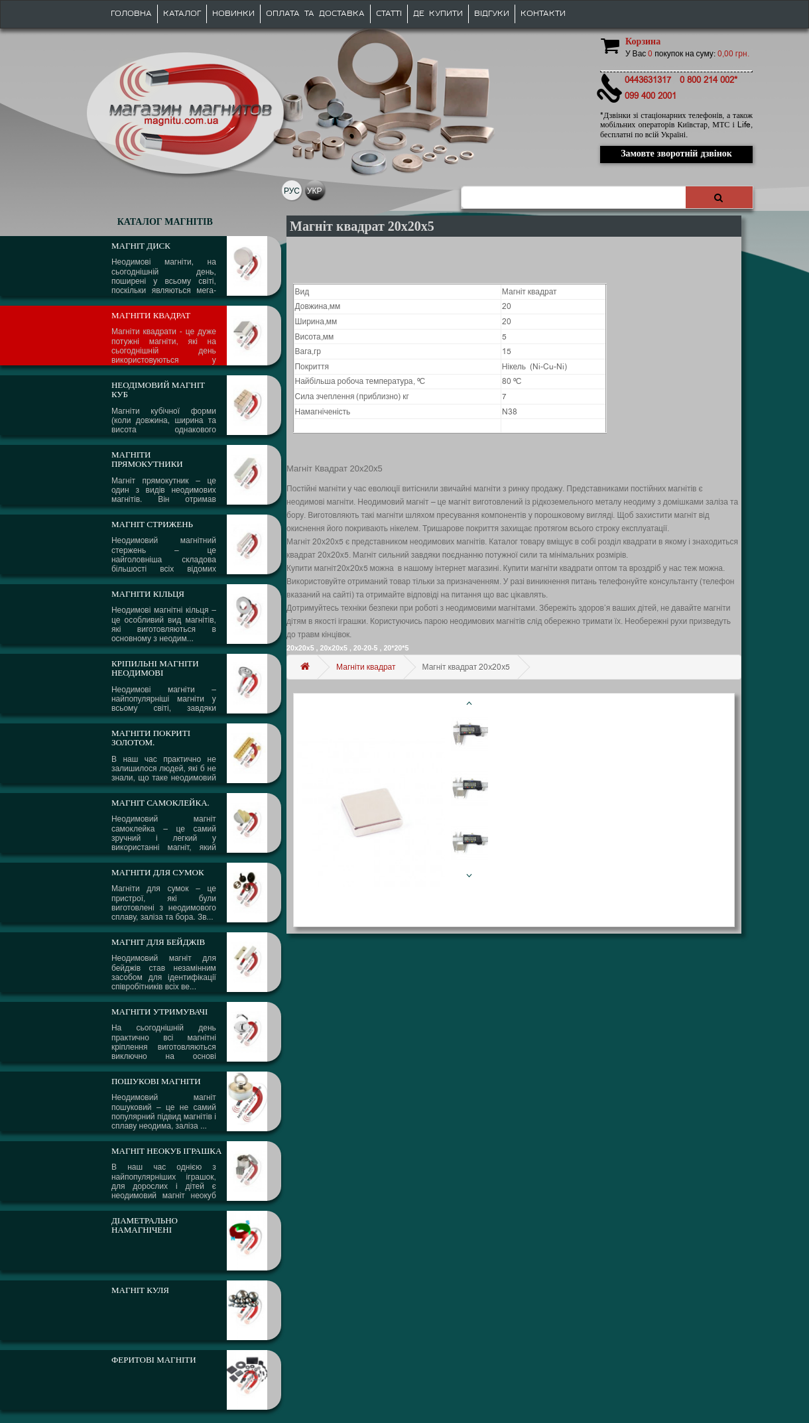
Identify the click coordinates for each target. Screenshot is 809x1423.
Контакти (543, 13)
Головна (131, 13)
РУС (292, 191)
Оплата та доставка (315, 13)
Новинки (233, 13)
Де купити (438, 13)
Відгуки (491, 13)
